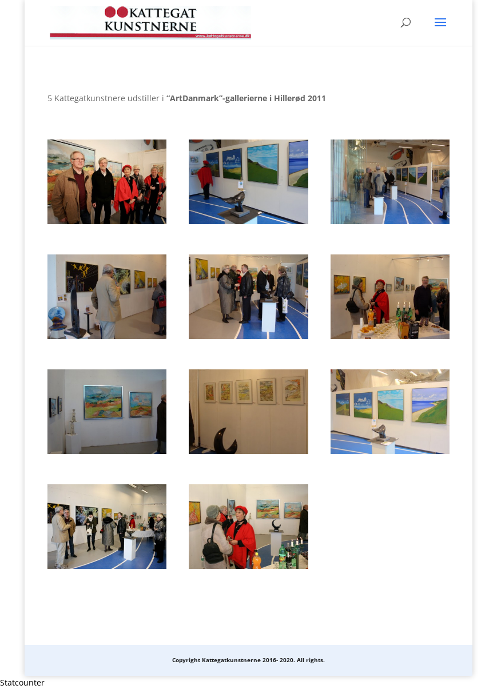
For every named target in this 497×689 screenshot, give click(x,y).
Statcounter (22, 682)
